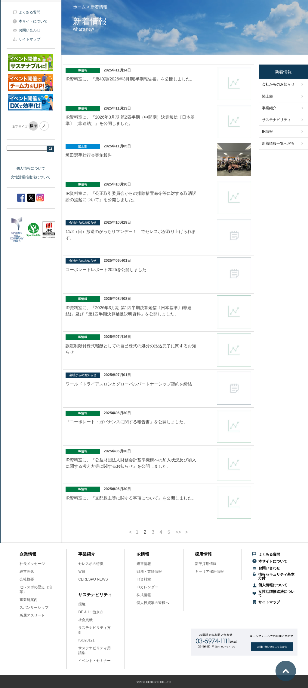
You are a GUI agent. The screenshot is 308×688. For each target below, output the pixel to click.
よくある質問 (29, 12)
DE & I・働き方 (90, 612)
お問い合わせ (29, 30)
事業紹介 (269, 108)
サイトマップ (29, 39)
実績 (81, 571)
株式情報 (144, 595)
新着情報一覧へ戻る (278, 143)
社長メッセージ (32, 564)
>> (178, 532)
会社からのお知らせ (278, 84)
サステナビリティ (276, 120)
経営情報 (144, 564)
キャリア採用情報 (209, 571)
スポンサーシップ (34, 607)
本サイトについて (33, 21)
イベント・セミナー (94, 661)
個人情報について (30, 168)
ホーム (79, 7)
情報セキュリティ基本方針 (276, 576)
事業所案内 (29, 600)
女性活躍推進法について (31, 177)
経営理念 (27, 571)
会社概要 (27, 579)
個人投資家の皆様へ (153, 603)
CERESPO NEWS (93, 579)
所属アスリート (32, 615)
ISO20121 (86, 640)
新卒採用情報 (206, 564)
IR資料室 (144, 579)
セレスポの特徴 (90, 564)
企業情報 (28, 554)
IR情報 (267, 131)
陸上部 (267, 96)
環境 (81, 604)
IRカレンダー (147, 587)
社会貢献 (85, 620)
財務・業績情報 (149, 571)
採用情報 (203, 554)
